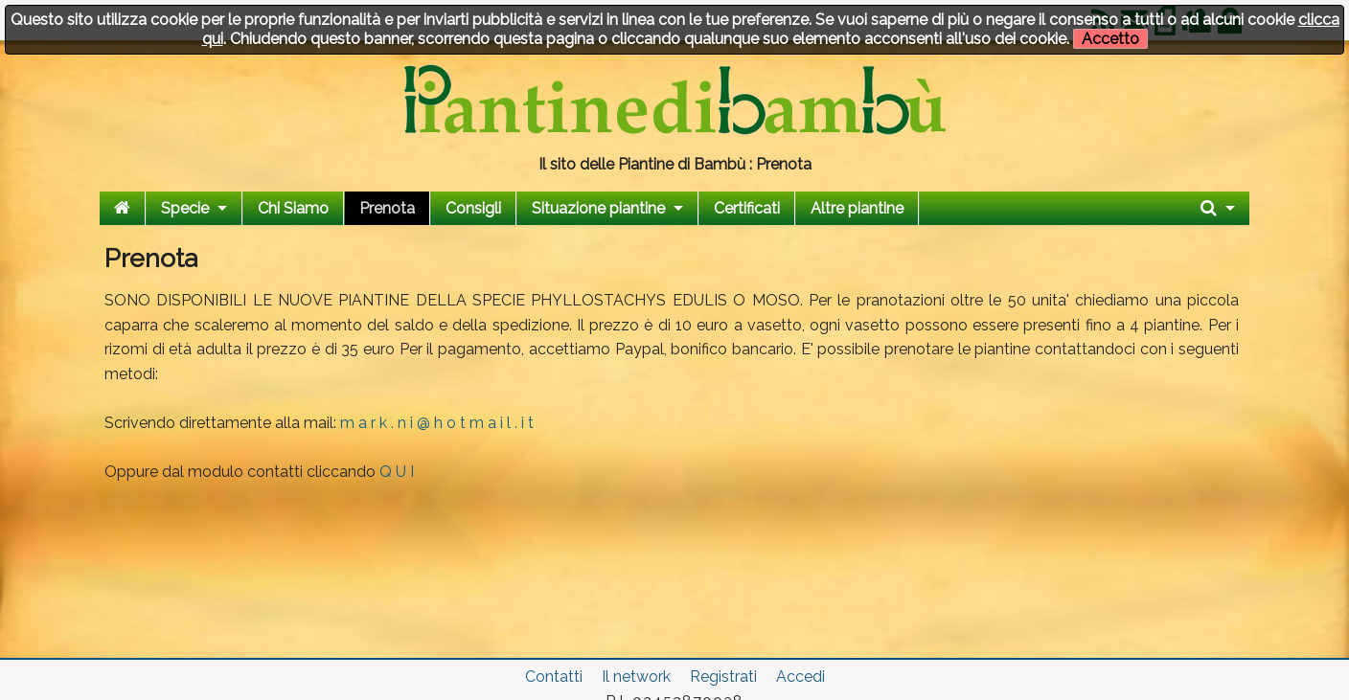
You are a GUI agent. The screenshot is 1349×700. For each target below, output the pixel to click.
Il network (636, 676)
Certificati (747, 208)
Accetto (1110, 39)
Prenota (387, 208)
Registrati (723, 676)
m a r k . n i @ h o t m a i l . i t (437, 423)
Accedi (800, 676)
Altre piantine (857, 208)
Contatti (554, 676)
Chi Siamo (293, 208)
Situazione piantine (598, 208)
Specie (185, 208)
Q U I (396, 472)
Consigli (473, 208)
